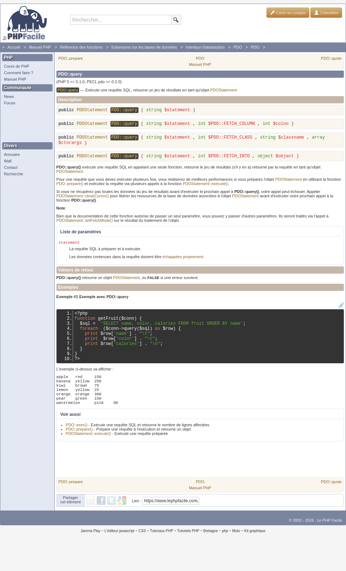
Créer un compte (288, 12)
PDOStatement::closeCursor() (82, 200)
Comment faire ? (18, 73)
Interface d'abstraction (205, 47)
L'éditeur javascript (119, 555)
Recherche (13, 174)
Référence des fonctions (81, 47)
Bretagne (210, 555)
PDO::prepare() (69, 187)
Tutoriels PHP (188, 555)
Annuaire (12, 154)
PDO (237, 47)
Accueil (13, 47)
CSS (142, 555)
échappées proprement (183, 261)
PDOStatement (223, 90)
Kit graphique (254, 555)
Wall (8, 161)
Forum (9, 103)
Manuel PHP (40, 47)
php (225, 555)
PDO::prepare (71, 58)
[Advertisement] (25, 124)
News (9, 96)
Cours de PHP (16, 66)
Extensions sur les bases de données (144, 47)
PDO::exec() (77, 448)
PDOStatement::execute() (205, 187)
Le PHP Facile (329, 544)
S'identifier (326, 12)
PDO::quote (331, 58)
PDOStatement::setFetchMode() (84, 224)
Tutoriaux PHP (161, 555)
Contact (11, 167)
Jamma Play (90, 555)
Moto (236, 555)
